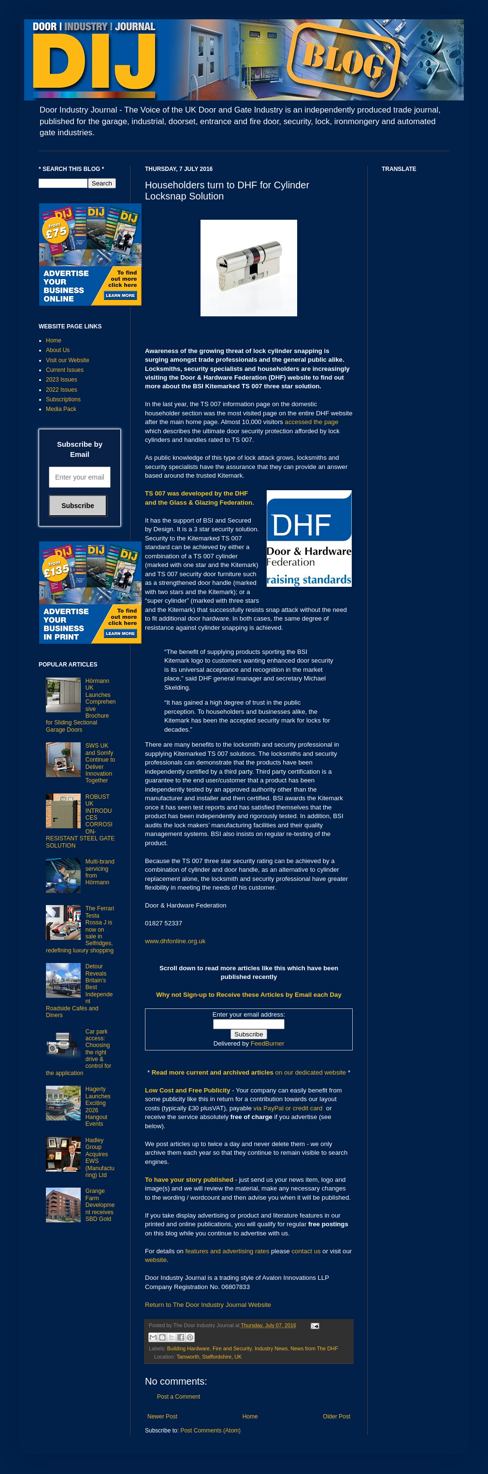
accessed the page (312, 421)
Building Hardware (188, 1348)
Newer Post (162, 1416)
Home (250, 1416)
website (156, 1259)
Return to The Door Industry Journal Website (208, 1304)
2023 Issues (61, 379)
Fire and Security (232, 1348)
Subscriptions (63, 399)
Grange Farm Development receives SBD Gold (100, 1205)
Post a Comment (178, 1396)
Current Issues (65, 370)
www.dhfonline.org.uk (175, 941)
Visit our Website (67, 360)
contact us (306, 1251)
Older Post (336, 1416)
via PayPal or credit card (288, 1108)
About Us (58, 350)
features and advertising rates (228, 1251)
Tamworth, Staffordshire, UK (209, 1357)
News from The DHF (314, 1348)
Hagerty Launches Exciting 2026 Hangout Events (98, 1106)
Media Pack (61, 409)
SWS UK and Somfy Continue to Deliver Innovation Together (100, 763)
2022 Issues (61, 389)
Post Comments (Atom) (210, 1430)
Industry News (271, 1348)
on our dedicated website (310, 1072)
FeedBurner (268, 1043)
